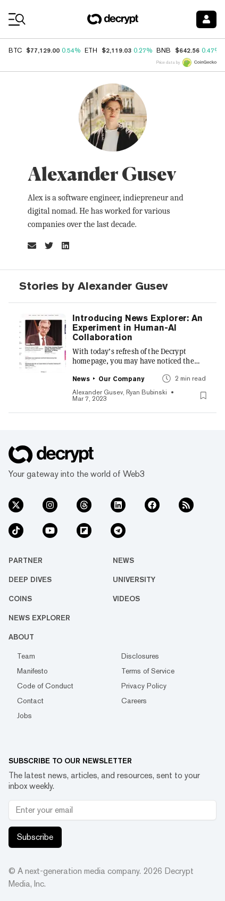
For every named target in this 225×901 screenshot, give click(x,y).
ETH (91, 50)
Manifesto (32, 671)
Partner (26, 560)
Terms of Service (147, 671)
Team (26, 656)
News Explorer (39, 617)
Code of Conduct (45, 685)
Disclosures (140, 656)
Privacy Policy (143, 685)
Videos (126, 598)
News (123, 560)
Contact (30, 700)
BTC (15, 50)
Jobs (24, 715)
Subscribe (35, 837)
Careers (134, 700)
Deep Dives (30, 579)
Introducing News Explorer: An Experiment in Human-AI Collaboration (137, 328)
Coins (20, 598)
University (134, 579)
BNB (163, 50)
